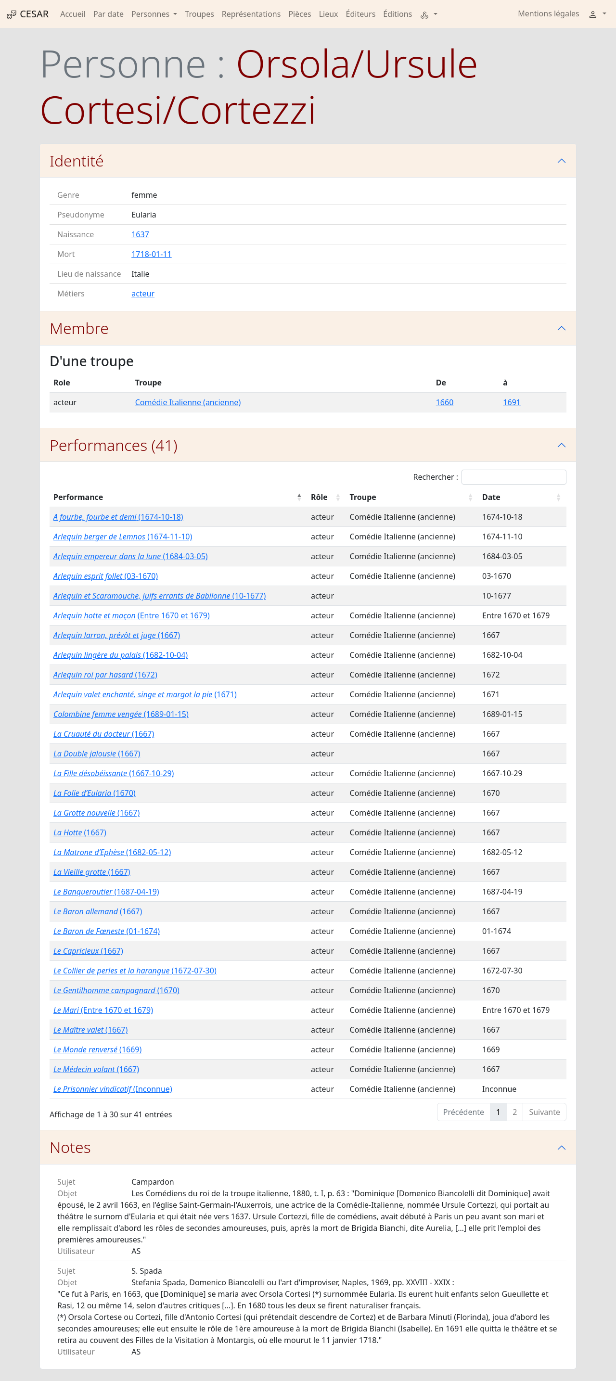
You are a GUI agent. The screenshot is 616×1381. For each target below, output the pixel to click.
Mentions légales (548, 13)
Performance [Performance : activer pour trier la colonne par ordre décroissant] (78, 497)
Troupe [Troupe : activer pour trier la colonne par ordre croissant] (363, 497)
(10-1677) (159, 595)
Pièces (299, 14)
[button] (428, 14)
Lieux (328, 14)
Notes (70, 1147)
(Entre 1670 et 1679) (131, 615)
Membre (79, 328)
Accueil (73, 14)
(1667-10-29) (113, 773)
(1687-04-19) (106, 891)
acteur (142, 293)
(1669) (97, 1049)
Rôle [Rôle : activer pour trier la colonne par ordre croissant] (319, 497)
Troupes (199, 14)
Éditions (397, 14)
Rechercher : (489, 477)
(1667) (116, 635)
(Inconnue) (112, 1089)
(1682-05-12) (112, 852)
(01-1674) (106, 931)
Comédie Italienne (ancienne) (188, 402)
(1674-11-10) (122, 536)
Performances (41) (114, 445)
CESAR (27, 14)
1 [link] (498, 1112)
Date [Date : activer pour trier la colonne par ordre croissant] (491, 497)
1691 (512, 402)
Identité (77, 160)
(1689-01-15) (121, 714)
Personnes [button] (151, 14)
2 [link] (515, 1112)
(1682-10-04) (120, 655)
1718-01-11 (151, 254)
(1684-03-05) (130, 556)
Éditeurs (361, 14)
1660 (445, 402)
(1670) (94, 793)
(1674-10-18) (118, 516)
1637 (140, 234)
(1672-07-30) (135, 970)
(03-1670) (105, 576)
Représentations (251, 14)
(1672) (105, 674)
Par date (108, 14)
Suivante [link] (544, 1112)
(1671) (145, 694)
